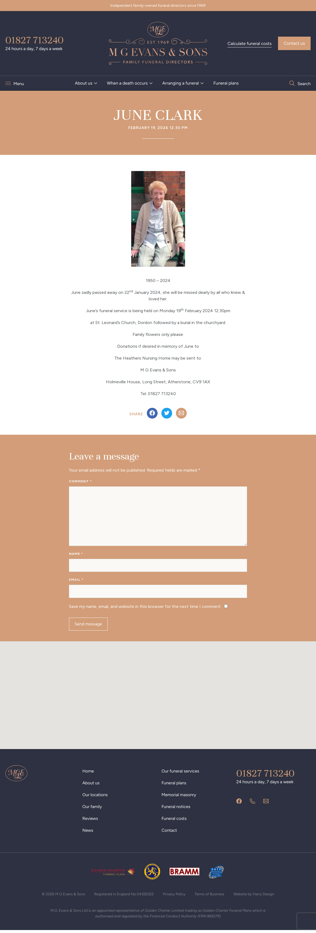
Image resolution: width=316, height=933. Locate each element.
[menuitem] (86, 83)
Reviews (90, 820)
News (87, 832)
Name (76, 554)
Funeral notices (176, 808)
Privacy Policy (174, 896)
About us (83, 83)
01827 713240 (34, 40)
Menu (18, 83)
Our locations (95, 796)
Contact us (294, 43)
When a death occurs (127, 83)
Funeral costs (174, 820)
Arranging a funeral (180, 83)
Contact (170, 832)
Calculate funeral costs (249, 43)
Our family (92, 808)
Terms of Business (210, 896)
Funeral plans (226, 83)
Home (88, 773)
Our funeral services (181, 773)
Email (76, 581)
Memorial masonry (179, 796)
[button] (158, 692)
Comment (80, 481)
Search (304, 83)
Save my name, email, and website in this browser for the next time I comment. (145, 608)
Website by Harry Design (255, 896)
